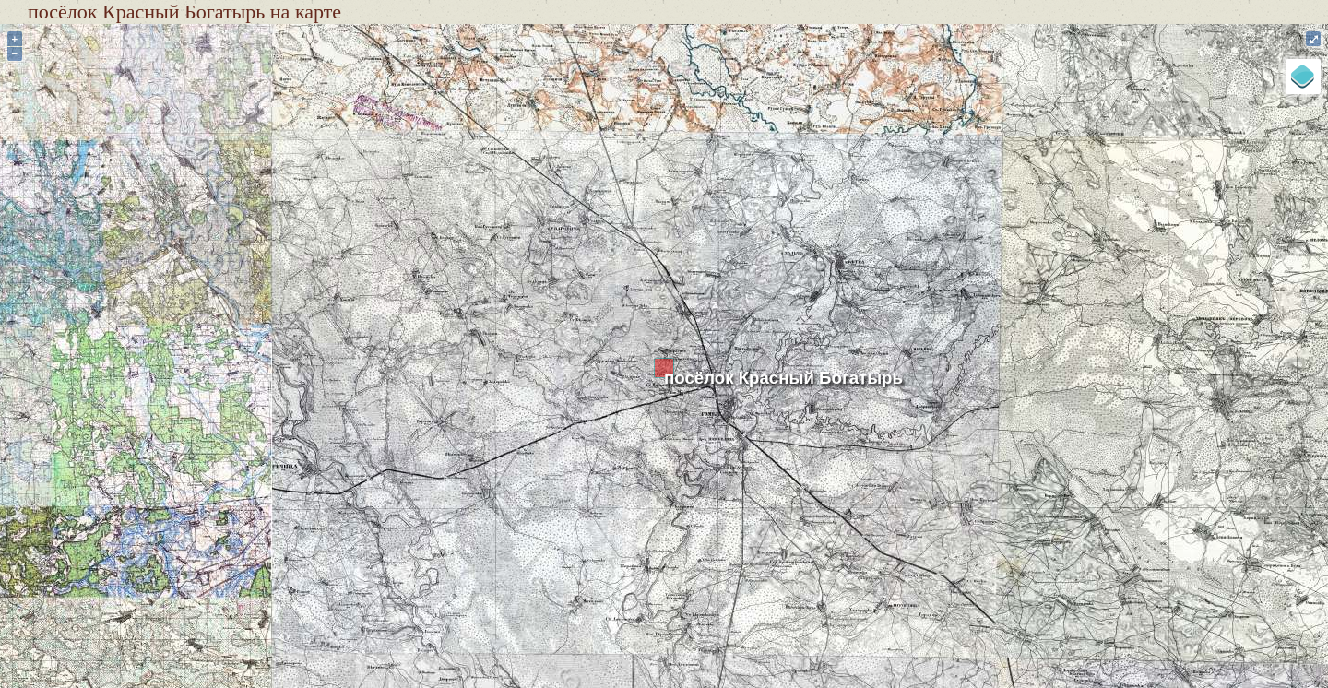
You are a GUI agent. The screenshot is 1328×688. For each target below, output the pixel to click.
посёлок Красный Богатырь (783, 377)
